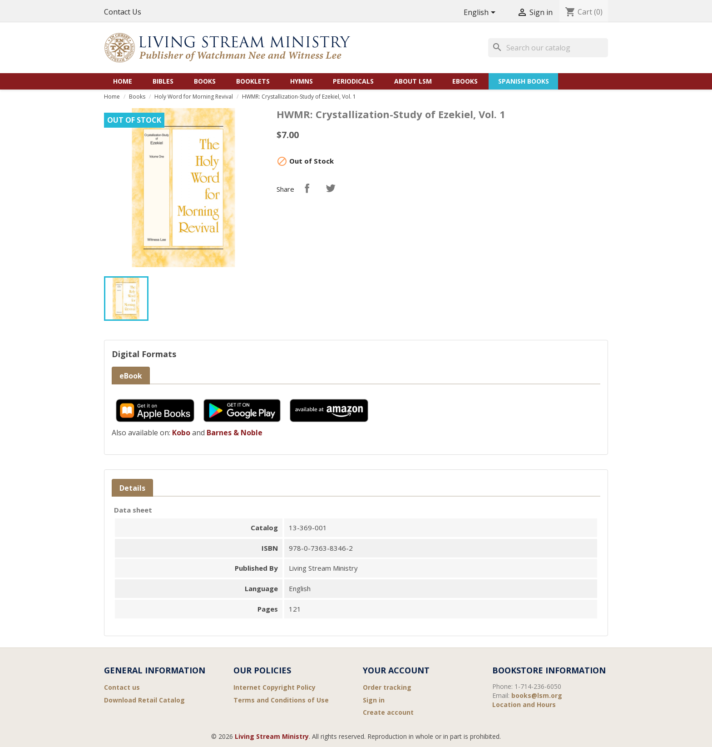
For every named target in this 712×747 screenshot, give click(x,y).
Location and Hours (524, 704)
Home (122, 81)
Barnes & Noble (234, 433)
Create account (388, 712)
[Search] (548, 47)
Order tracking (387, 687)
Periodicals (353, 81)
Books (205, 81)
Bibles (163, 81)
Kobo (181, 433)
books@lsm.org (536, 695)
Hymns (301, 81)
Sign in (374, 700)
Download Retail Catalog (144, 700)
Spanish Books (523, 81)
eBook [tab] (130, 376)
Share (307, 188)
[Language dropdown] (481, 13)
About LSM (413, 81)
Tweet (330, 188)
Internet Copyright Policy (274, 687)
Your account (396, 670)
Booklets (253, 81)
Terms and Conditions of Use (281, 700)
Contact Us (122, 12)
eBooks (465, 81)
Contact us (122, 687)
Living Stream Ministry (272, 736)
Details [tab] (132, 488)
